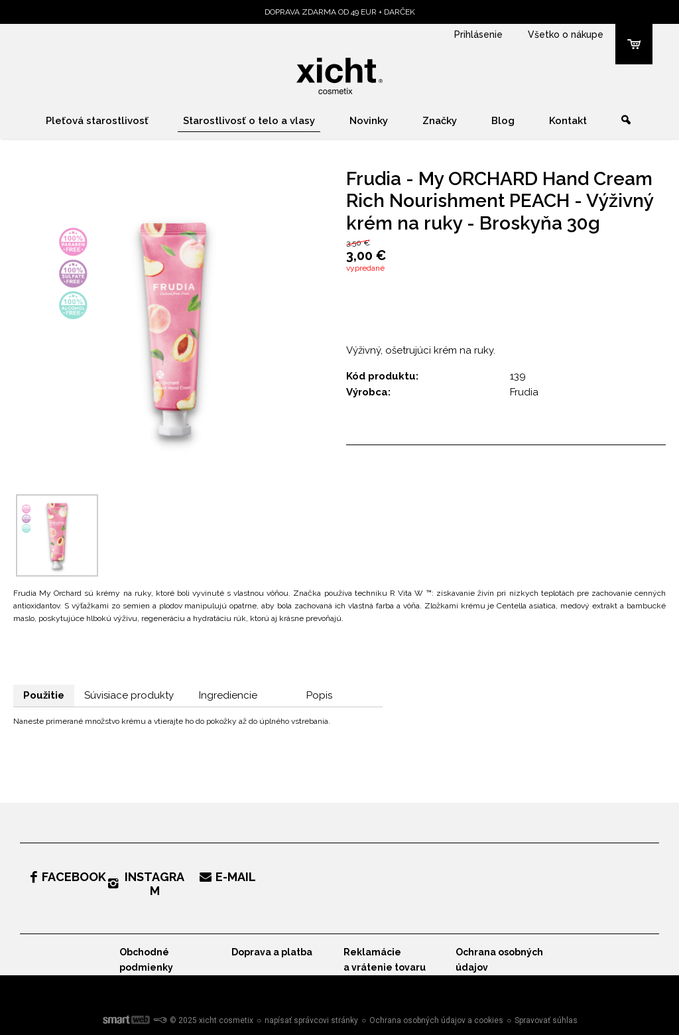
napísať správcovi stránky (311, 1020)
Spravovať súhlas (546, 1020)
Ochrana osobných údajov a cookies (436, 1020)
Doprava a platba (271, 952)
